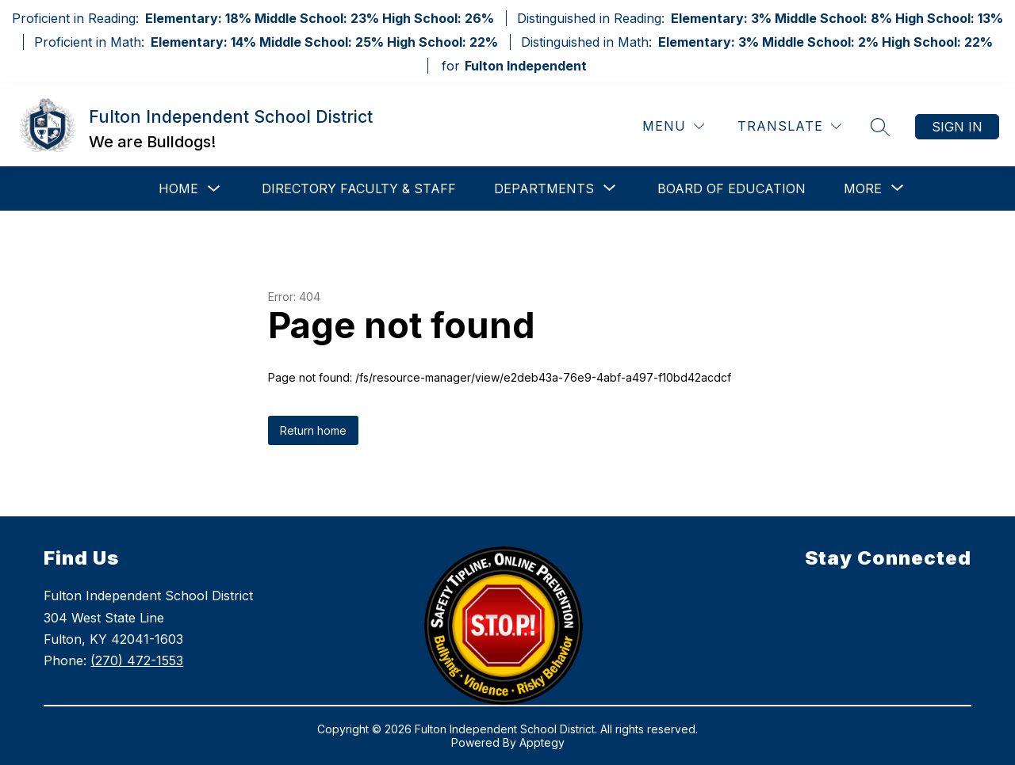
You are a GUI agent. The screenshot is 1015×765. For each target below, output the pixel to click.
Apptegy (542, 742)
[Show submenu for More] (863, 188)
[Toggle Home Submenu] (214, 189)
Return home (313, 430)
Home (178, 188)
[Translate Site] (789, 126)
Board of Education (731, 188)
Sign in (957, 127)
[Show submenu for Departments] (544, 188)
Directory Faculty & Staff (359, 188)
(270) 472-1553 (136, 660)
